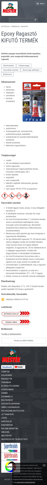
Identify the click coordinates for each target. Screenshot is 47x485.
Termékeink (15, 26)
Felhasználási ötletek (12, 411)
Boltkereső (7, 74)
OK (44, 465)
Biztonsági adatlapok (31, 70)
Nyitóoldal (5, 26)
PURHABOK (6, 382)
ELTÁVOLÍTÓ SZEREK (10, 386)
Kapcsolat (6, 421)
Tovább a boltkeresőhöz (11, 334)
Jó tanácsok (7, 414)
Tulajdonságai (23, 66)
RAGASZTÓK (6, 379)
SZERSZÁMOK (7, 389)
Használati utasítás (10, 70)
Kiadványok (7, 425)
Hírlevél (5, 432)
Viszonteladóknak (10, 404)
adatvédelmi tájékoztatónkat (26, 482)
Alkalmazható (8, 66)
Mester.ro (6, 436)
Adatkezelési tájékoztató (14, 439)
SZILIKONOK (6, 375)
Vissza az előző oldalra (23, 340)
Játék (4, 418)
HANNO (4, 393)
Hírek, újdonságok (10, 407)
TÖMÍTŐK (5, 372)
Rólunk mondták (9, 428)
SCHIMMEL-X (7, 396)
